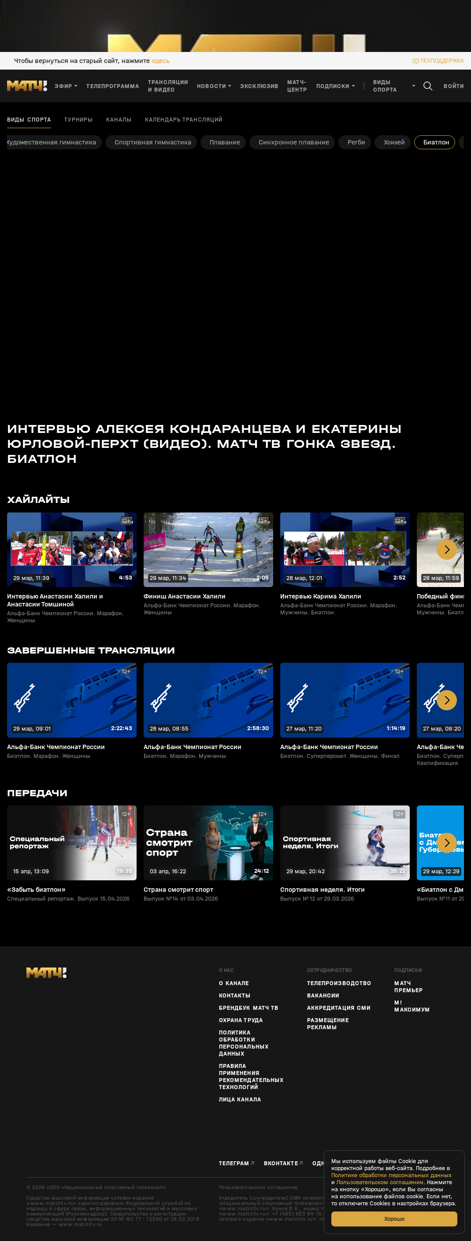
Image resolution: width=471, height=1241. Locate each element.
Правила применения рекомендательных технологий (251, 1077)
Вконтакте (281, 1163)
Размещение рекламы (328, 1024)
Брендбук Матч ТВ (249, 1008)
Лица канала (240, 1099)
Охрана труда (241, 1020)
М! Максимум (412, 1006)
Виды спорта (29, 119)
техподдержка (442, 61)
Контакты (235, 995)
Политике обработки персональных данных (391, 1175)
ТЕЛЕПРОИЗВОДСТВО (339, 983)
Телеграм (234, 1163)
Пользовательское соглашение (258, 1187)
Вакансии (323, 995)
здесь (161, 60)
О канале (234, 983)
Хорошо (394, 1219)
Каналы (119, 119)
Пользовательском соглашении (380, 1182)
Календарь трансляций (184, 119)
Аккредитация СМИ (339, 1008)
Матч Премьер (408, 987)
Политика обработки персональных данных (244, 1043)
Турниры (78, 119)
